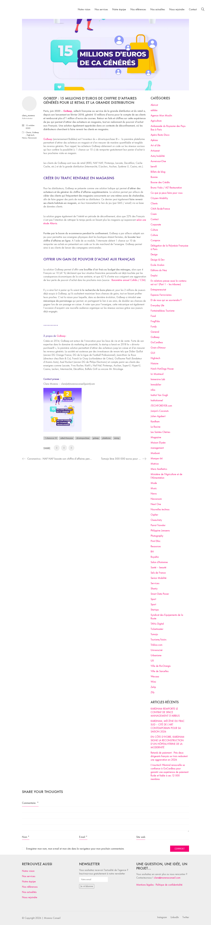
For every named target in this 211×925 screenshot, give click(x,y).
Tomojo (154, 634)
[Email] (57, 448)
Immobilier (156, 384)
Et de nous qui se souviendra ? (166, 300)
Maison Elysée (158, 442)
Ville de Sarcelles (160, 671)
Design (154, 254)
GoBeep (47, 139)
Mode (154, 483)
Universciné (156, 650)
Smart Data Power (160, 593)
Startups (155, 609)
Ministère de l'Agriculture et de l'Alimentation (166, 476)
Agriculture (156, 120)
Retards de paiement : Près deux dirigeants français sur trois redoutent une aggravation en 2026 (169, 756)
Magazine (156, 437)
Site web (140, 837)
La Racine (155, 426)
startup (116, 438)
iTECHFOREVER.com (161, 405)
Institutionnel (157, 400)
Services (155, 583)
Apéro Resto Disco (160, 134)
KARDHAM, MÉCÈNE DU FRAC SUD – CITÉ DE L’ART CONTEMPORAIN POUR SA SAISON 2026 (167, 726)
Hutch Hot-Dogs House (162, 368)
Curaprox (155, 240)
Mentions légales (145, 884)
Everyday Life (157, 305)
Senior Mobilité (158, 578)
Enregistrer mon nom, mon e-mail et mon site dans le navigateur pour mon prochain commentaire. (75, 848)
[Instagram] (162, 917)
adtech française (66, 438)
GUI (153, 352)
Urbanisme (156, 655)
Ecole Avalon (157, 265)
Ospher (154, 514)
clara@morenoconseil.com (167, 877)
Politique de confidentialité (169, 884)
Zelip (153, 687)
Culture (154, 229)
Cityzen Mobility (159, 198)
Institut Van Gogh (159, 395)
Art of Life (155, 145)
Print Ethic (155, 541)
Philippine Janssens (160, 530)
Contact (155, 219)
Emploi (154, 275)
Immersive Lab (158, 379)
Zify (152, 692)
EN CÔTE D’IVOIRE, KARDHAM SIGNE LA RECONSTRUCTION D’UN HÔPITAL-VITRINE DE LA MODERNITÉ (167, 742)
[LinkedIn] (64, 448)
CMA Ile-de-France (160, 208)
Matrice (155, 463)
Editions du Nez (159, 270)
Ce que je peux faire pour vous (166, 192)
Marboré (155, 453)
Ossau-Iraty (156, 520)
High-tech (30, 135)
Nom (25, 837)
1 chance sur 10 (51, 438)
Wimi (153, 681)
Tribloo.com (156, 644)
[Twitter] (185, 917)
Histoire (154, 363)
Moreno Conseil (52, 918)
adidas (154, 110)
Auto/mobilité (158, 156)
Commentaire (30, 803)
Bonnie (154, 177)
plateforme (106, 438)
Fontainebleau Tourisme (163, 310)
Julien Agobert (158, 416)
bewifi (154, 166)
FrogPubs (155, 321)
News (24, 138)
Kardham (155, 421)
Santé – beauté (158, 567)
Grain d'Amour (158, 347)
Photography (157, 535)
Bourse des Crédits (160, 182)
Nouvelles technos (160, 509)
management (157, 447)
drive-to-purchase (82, 438)
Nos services (28, 876)
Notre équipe (29, 881)
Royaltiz (155, 556)
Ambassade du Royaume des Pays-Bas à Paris (168, 128)
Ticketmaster (157, 629)
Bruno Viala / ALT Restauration (166, 187)
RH (152, 551)
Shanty (154, 588)
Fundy (154, 326)
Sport (153, 599)
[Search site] (202, 10)
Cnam (154, 214)
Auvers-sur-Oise (158, 161)
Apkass (154, 140)
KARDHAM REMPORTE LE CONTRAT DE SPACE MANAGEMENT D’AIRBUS (165, 712)
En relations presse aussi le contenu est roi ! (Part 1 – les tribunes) (168, 282)
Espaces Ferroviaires (161, 294)
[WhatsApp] (71, 448)
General (155, 331)
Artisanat (155, 150)
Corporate (156, 224)
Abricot (154, 105)
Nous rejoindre (29, 897)
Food (153, 316)
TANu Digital (157, 623)
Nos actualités (29, 892)
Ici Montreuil (157, 374)
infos (153, 389)
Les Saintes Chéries (160, 432)
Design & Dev (158, 259)
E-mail (83, 837)
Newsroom (32, 138)
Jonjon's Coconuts (160, 411)
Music (154, 488)
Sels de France (158, 572)
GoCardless (157, 342)
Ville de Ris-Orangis (161, 666)
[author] (29, 103)
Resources (156, 546)
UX (152, 660)
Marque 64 (156, 458)
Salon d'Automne (159, 562)
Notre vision (28, 871)
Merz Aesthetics (159, 469)
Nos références (30, 886)
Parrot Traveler (158, 525)
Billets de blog (158, 171)
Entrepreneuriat (158, 289)
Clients (28, 132)
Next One (156, 504)
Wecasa (155, 676)
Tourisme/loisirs (158, 639)
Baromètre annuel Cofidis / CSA (128, 280)
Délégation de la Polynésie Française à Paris (169, 247)
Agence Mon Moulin (161, 115)
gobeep (96, 438)
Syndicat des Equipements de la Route (167, 616)
